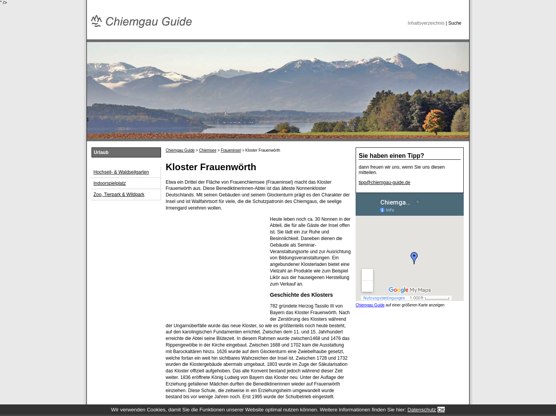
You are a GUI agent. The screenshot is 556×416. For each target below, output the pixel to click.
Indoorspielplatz (109, 183)
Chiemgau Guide (180, 150)
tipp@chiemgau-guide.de (384, 182)
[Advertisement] (214, 264)
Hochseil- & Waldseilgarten (121, 172)
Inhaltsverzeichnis (426, 23)
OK (441, 410)
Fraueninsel (231, 150)
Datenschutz (421, 410)
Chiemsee (207, 150)
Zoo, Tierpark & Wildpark (118, 194)
